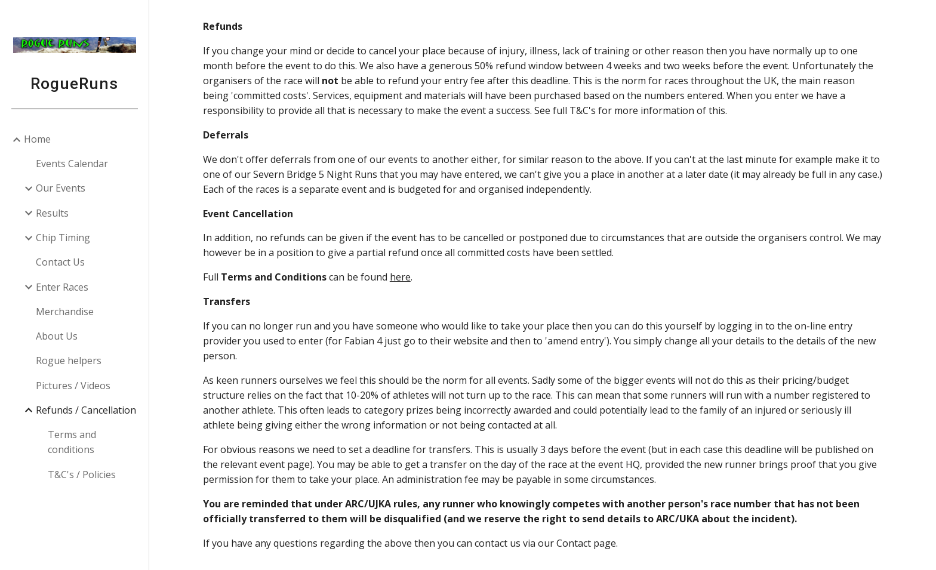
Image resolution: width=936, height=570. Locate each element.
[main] (542, 285)
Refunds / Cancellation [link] (86, 410)
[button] (921, 16)
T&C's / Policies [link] (82, 474)
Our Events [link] (60, 188)
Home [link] (37, 139)
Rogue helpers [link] (68, 360)
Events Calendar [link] (72, 163)
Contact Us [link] (60, 262)
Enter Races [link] (62, 287)
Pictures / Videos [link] (73, 385)
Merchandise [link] (65, 311)
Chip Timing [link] (63, 237)
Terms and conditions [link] (72, 442)
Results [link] (52, 213)
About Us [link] (57, 336)
